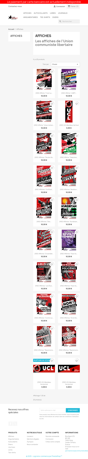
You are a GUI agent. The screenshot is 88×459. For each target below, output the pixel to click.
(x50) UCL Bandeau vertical (69, 125)
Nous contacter (32, 444)
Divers (55, 17)
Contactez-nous (15, 6)
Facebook (10, 424)
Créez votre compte (53, 442)
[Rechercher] (69, 21)
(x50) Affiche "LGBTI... (69, 93)
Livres (53, 13)
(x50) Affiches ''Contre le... (44, 318)
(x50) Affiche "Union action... (44, 125)
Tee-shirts (45, 17)
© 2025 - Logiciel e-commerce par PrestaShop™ (44, 456)
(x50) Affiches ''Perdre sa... (44, 157)
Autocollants (41, 13)
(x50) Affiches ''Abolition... (69, 189)
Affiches (27, 13)
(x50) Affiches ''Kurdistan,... (69, 222)
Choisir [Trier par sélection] (65, 64)
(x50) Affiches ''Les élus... (44, 286)
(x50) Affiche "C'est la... (44, 93)
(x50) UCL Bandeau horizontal (44, 383)
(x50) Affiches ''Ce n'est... (44, 189)
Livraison (30, 436)
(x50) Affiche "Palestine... (69, 157)
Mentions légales (33, 439)
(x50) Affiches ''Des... (44, 222)
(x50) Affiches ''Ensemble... (44, 254)
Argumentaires (30, 17)
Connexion (49, 439)
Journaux (62, 13)
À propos (30, 442)
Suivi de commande (52, 436)
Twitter (15, 424)
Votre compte (52, 432)
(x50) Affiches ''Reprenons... (44, 350)
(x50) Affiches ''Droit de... (69, 318)
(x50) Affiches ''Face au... (69, 254)
